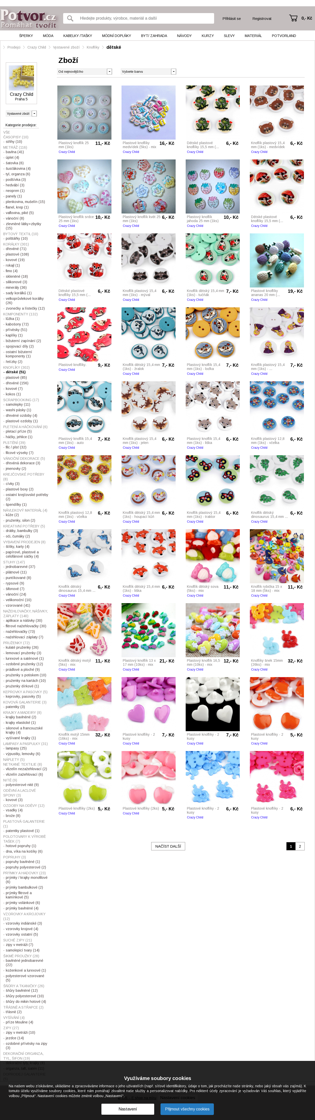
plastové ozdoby (22, 421)
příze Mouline (19, 1022)
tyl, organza (18, 174)
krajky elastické (21, 723)
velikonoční (18, 600)
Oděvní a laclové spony (19, 793)
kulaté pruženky (22, 647)
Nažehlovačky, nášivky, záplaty (25, 613)
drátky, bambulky (22, 531)
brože (13, 816)
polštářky (17, 238)
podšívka (16, 180)
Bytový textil (20, 234)
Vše (6, 132)
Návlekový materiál (25, 510)
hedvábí (15, 185)
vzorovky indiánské (24, 923)
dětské (113, 47)
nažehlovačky (20, 632)
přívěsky (16, 330)
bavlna (15, 152)
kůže (12, 515)
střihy (14, 142)
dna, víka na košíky (24, 851)
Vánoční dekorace (24, 459)
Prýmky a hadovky (24, 873)
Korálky (16, 244)
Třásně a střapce (23, 1007)
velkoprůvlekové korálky (25, 301)
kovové (15, 260)
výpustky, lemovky (23, 754)
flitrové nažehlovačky (26, 626)
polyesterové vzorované (25, 978)
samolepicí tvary (23, 950)
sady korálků (19, 293)
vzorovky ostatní (22, 934)
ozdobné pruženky (24, 664)
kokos (13, 394)
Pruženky (16, 643)
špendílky (16, 505)
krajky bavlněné (21, 717)
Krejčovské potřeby (23, 476)
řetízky (14, 362)
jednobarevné (20, 567)
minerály (16, 287)
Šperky (26, 36)
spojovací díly (20, 346)
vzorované (18, 605)
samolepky (18, 404)
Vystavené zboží (66, 47)
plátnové (16, 572)
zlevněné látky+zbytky (23, 226)
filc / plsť (16, 447)
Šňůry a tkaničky (23, 986)
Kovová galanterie (25, 702)
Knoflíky (93, 47)
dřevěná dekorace (23, 463)
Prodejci (14, 47)
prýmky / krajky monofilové (27, 880)
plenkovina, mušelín (25, 202)
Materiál (253, 36)
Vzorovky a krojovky (24, 916)
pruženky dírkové (22, 686)
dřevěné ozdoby (21, 415)
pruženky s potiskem (26, 675)
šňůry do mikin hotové (26, 1002)
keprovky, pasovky (23, 696)
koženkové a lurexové (26, 970)
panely (14, 196)
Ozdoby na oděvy (24, 806)
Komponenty (20, 314)
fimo (12, 271)
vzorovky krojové (22, 929)
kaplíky (14, 335)
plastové (17, 254)
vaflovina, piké (20, 213)
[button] (173, 71)
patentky (15, 707)
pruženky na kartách (26, 681)
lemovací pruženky (23, 653)
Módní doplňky (116, 36)
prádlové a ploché (23, 670)
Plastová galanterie (24, 823)
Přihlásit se (231, 18)
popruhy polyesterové (26, 867)
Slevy (229, 36)
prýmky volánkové (23, 903)
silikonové (16, 282)
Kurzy (208, 36)
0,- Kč (306, 18)
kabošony (17, 324)
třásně (14, 1012)
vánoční (15, 218)
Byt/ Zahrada (154, 36)
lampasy (16, 748)
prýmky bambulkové (24, 887)
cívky (13, 484)
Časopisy (15, 137)
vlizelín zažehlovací (24, 774)
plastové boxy (19, 489)
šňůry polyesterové (25, 996)
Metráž (15, 147)
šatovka (15, 163)
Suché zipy (17, 940)
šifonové (15, 589)
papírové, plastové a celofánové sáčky (22, 554)
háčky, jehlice (19, 437)
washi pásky (18, 410)
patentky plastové (23, 831)
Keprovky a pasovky (25, 692)
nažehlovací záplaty (24, 637)
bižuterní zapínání (23, 341)
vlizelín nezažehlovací (26, 769)
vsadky (14, 810)
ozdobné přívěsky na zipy (26, 1046)
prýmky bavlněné (22, 908)
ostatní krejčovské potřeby (27, 497)
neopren (15, 191)
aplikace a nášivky (24, 620)
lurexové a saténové (25, 658)
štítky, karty (17, 547)
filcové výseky (19, 453)
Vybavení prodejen (24, 542)
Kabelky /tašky (77, 36)
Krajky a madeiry (22, 713)
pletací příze (19, 431)
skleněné (17, 276)
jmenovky (16, 469)
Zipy (11, 1028)
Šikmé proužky (21, 956)
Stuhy (14, 562)
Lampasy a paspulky (25, 744)
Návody (184, 36)
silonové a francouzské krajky (24, 730)
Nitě (10, 780)
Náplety (14, 760)
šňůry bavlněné (22, 990)
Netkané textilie (22, 764)
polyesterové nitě (22, 785)
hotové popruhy (21, 846)
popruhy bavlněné (23, 862)
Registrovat (261, 18)
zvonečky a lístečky (25, 308)
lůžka (13, 319)
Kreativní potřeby (24, 526)
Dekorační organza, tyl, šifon (23, 1056)
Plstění (14, 443)
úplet (12, 157)
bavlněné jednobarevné (24, 963)
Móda (48, 36)
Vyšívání (14, 1018)
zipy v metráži (19, 945)
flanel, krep (17, 207)
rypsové (15, 583)
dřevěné (16, 249)
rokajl (13, 265)
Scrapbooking (21, 400)
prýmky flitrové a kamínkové (19, 895)
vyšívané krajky (21, 738)
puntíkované (18, 578)
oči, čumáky (18, 536)
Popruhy (14, 857)
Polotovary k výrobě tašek (24, 839)
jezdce (15, 1038)
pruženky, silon (20, 520)
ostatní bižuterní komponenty (19, 354)
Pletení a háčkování (25, 427)
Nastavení (128, 1109)
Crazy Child (36, 47)
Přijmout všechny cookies (187, 1109)
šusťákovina (18, 169)
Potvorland (284, 36)
